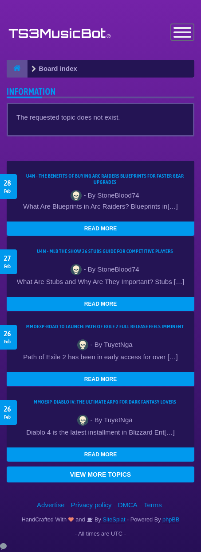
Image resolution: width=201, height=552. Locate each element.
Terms (153, 505)
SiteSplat (113, 519)
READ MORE (100, 228)
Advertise (51, 505)
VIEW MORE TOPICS (100, 474)
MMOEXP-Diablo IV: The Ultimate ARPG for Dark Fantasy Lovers (105, 402)
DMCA (128, 505)
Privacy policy (91, 505)
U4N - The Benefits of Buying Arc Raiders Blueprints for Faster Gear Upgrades (105, 179)
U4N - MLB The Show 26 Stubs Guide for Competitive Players (105, 251)
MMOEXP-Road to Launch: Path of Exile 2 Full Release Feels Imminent (105, 326)
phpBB (170, 519)
